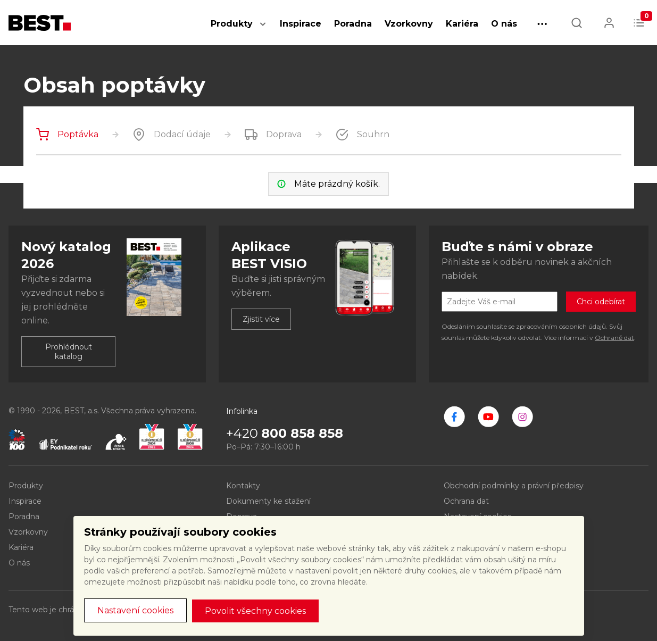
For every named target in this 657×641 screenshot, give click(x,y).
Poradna (353, 24)
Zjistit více (261, 319)
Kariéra (462, 24)
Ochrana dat (466, 501)
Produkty (232, 24)
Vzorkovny (409, 24)
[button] (263, 29)
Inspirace (300, 24)
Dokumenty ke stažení (268, 501)
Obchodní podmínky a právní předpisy (514, 485)
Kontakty (243, 485)
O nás (504, 24)
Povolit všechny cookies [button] (255, 611)
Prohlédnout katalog (68, 351)
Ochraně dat (614, 338)
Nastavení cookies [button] (135, 610)
